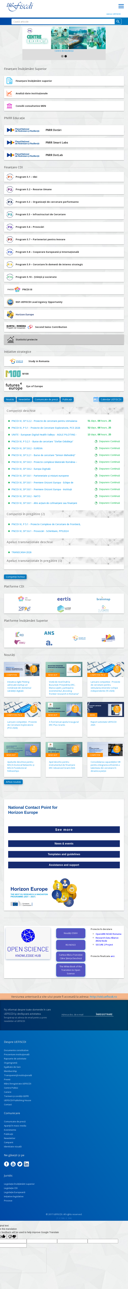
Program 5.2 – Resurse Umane (29, 189)
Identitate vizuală (13, 1146)
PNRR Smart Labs (57, 142)
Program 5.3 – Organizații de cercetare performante (42, 202)
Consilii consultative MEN (31, 105)
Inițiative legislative (14, 1196)
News (92, 715)
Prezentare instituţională (16, 1054)
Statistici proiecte (22, 339)
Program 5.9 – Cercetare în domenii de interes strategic (44, 264)
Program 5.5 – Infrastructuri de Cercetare (36, 214)
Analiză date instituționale (32, 93)
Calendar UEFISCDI (111, 399)
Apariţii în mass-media (15, 1125)
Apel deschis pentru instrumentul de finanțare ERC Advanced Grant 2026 (62, 764)
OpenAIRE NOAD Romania (108, 933)
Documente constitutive (16, 1050)
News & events (64, 843)
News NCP (52, 675)
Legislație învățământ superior (19, 1183)
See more (64, 829)
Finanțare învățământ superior (34, 80)
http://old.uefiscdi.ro (103, 996)
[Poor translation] (12, 1236)
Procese (8, 1200)
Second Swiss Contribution (36, 327)
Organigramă (10, 1062)
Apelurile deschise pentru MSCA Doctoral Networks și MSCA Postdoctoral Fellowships (20, 766)
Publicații (67, 399)
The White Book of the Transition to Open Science (71, 970)
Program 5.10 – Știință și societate (31, 277)
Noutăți (10, 399)
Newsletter (24, 399)
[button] (24, 43)
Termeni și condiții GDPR (16, 1096)
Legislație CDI (11, 1188)
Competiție (11, 675)
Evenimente (10, 1129)
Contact (8, 1104)
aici (112, 956)
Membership (10, 1071)
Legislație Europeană (14, 1192)
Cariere (7, 1091)
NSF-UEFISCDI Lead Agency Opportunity (39, 302)
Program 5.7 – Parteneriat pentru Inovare (35, 239)
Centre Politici (11, 1087)
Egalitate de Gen (12, 1066)
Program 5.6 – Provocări (25, 227)
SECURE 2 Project (104, 944)
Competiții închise (15, 576)
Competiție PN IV (98, 675)
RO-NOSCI (71, 944)
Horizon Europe (25, 314)
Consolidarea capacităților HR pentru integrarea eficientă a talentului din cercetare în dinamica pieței (105, 766)
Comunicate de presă (46, 399)
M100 (17, 373)
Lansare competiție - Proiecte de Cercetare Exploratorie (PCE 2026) (22, 724)
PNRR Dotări (54, 130)
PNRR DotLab (54, 155)
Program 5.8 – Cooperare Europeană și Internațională (42, 252)
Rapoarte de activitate (15, 1058)
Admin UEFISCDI (113, 14)
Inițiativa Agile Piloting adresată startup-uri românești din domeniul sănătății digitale (19, 686)
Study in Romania (27, 361)
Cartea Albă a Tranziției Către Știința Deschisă (70, 956)
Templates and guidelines (64, 854)
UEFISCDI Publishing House (17, 1100)
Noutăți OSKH (71, 933)
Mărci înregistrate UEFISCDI (17, 1083)
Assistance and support (64, 865)
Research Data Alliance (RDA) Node (107, 939)
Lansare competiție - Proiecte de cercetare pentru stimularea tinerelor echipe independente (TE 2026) (105, 686)
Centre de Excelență (64, 50)
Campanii (8, 1142)
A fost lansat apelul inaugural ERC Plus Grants (64, 723)
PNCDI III (19, 289)
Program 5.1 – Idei (21, 177)
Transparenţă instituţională (18, 1075)
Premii (7, 1079)
